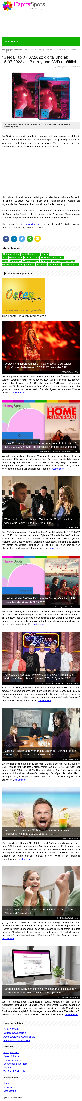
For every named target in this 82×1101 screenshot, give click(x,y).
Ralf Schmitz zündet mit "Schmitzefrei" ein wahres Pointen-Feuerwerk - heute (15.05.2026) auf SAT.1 (38, 832)
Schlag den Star (26, 264)
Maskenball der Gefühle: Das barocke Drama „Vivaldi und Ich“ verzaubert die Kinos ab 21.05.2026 (40, 600)
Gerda (20, 224)
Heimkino (18, 50)
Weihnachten (16, 257)
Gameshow (15, 261)
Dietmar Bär (55, 264)
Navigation (11, 41)
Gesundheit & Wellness (15, 1064)
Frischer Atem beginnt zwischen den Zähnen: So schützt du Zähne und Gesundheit (38, 911)
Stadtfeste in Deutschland (16, 1040)
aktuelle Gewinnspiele (14, 1033)
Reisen (7, 1067)
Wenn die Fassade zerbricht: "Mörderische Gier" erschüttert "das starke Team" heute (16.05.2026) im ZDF (38, 521)
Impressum (9, 1087)
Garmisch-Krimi (70, 264)
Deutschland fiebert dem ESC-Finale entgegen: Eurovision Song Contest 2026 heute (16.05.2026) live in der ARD (37, 365)
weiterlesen (18, 392)
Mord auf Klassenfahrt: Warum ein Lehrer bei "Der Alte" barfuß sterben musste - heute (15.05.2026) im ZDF (40, 752)
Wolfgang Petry (30, 261)
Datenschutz (9, 1091)
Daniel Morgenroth (30, 254)
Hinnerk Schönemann (51, 261)
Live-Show (41, 264)
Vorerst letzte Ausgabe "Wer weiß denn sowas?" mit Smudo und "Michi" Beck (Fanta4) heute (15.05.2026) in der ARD (38, 676)
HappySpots (8, 50)
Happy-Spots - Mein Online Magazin (23, 6)
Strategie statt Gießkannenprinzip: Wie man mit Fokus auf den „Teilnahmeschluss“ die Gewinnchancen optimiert (40, 990)
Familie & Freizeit (12, 1060)
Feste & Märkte (11, 1029)
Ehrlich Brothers (49, 257)
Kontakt (7, 1083)
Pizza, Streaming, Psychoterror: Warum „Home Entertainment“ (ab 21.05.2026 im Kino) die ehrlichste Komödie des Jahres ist (40, 445)
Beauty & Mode (11, 1052)
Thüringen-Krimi (11, 254)
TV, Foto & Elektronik (14, 1071)
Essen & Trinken (11, 1056)
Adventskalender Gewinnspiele (19, 1036)
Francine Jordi (31, 257)
